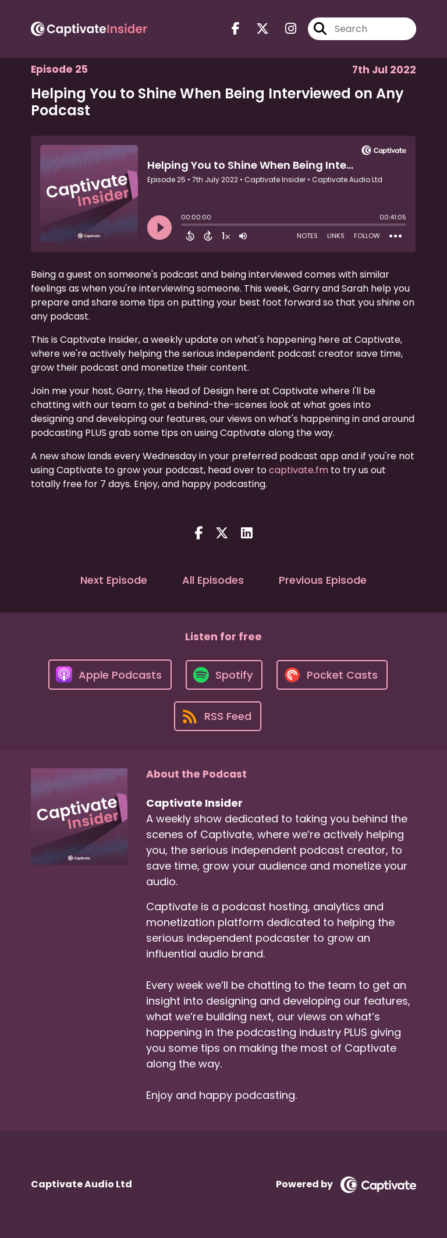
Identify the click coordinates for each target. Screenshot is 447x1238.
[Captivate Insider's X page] (255, 29)
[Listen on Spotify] (224, 675)
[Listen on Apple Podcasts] (110, 674)
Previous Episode (323, 580)
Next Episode (113, 580)
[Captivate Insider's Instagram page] (283, 29)
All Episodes (213, 580)
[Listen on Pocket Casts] (332, 675)
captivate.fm (298, 470)
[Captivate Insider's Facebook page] (236, 29)
